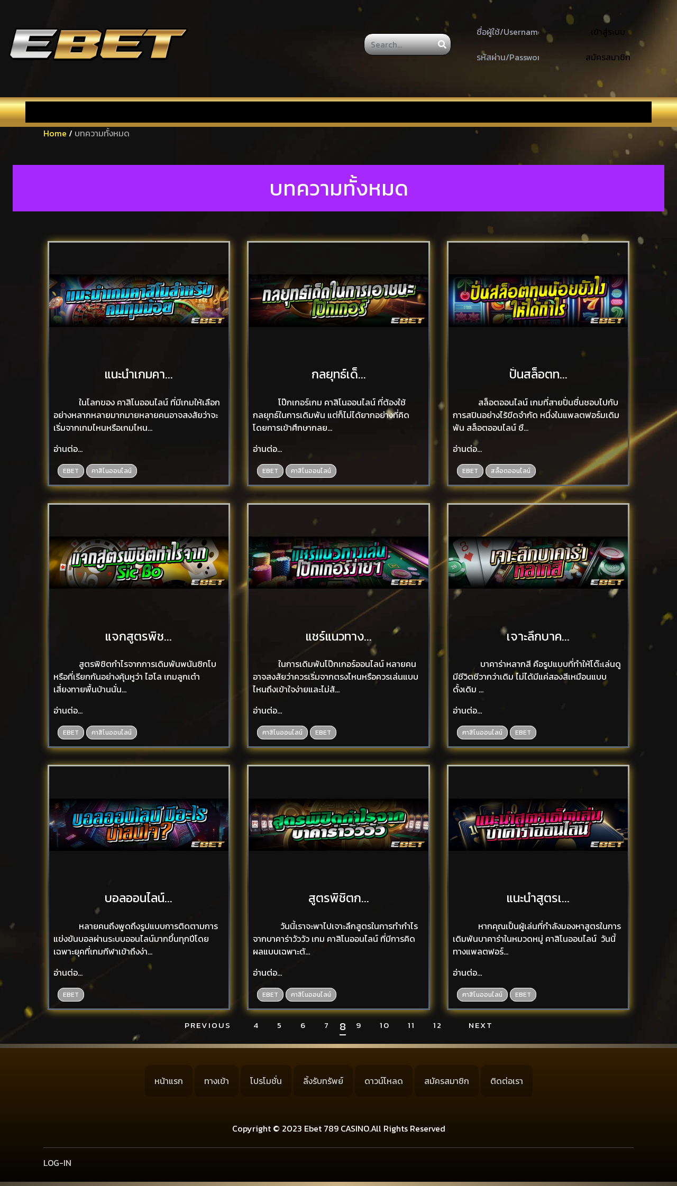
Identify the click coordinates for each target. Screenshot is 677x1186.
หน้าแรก (168, 1080)
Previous (208, 1025)
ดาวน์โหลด (383, 1080)
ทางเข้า (216, 1080)
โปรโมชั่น (266, 1080)
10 (385, 1025)
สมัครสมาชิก (607, 57)
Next (481, 1025)
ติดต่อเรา (506, 1080)
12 (437, 1025)
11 (411, 1025)
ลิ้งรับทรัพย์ (323, 1080)
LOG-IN (57, 1162)
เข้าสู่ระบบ (608, 31)
